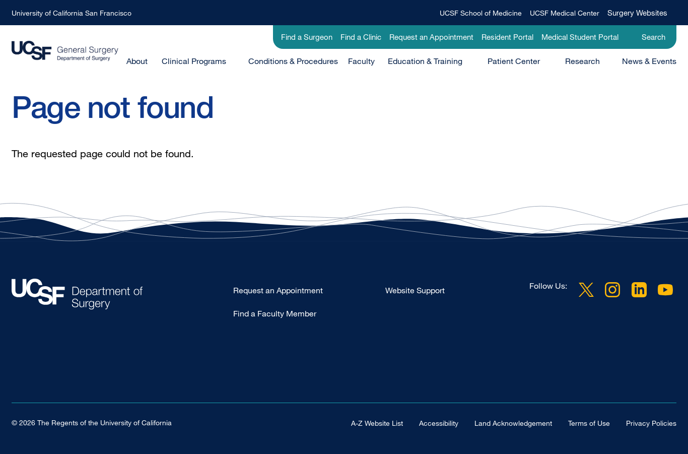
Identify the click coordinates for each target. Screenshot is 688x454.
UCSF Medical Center (564, 13)
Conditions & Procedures (293, 61)
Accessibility (438, 422)
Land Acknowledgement (513, 422)
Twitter (586, 290)
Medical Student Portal (579, 36)
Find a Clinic (360, 36)
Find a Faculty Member (274, 313)
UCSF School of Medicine (481, 13)
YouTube (665, 290)
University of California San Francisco (71, 13)
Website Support (415, 290)
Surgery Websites (637, 12)
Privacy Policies (651, 422)
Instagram (612, 290)
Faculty (361, 61)
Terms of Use (589, 422)
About (137, 61)
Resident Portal (507, 36)
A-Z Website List (377, 422)
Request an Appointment (431, 36)
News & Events (649, 61)
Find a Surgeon (306, 36)
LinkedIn (639, 290)
